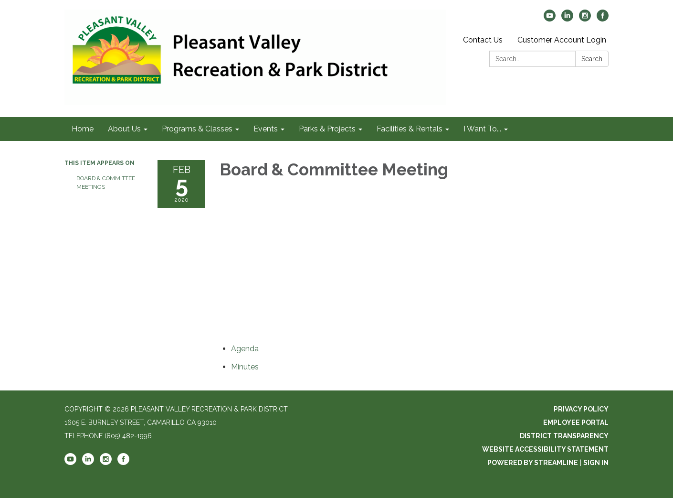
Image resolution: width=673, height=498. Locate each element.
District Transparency (564, 436)
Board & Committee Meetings (105, 182)
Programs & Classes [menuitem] (197, 128)
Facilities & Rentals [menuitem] (409, 128)
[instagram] (585, 18)
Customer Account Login (561, 39)
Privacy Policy (581, 409)
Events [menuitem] (265, 128)
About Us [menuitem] (124, 128)
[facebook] (603, 18)
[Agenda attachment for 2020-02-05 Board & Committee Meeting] (245, 348)
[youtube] (550, 18)
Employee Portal (576, 422)
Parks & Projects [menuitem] (327, 128)
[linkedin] (567, 18)
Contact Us (483, 39)
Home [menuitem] (83, 128)
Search (591, 59)
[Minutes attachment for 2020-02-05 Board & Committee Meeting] (245, 366)
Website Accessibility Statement (545, 449)
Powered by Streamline (532, 462)
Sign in (596, 462)
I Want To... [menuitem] (482, 128)
